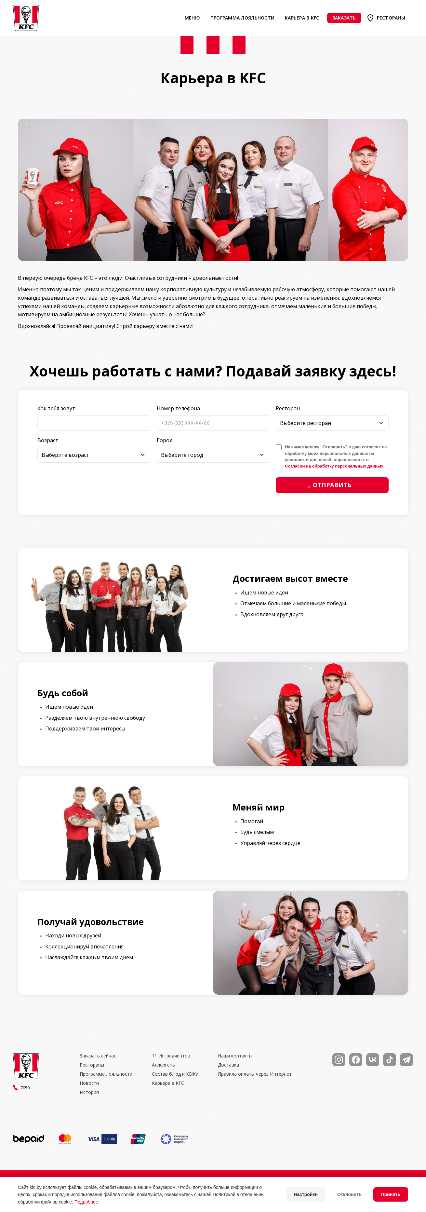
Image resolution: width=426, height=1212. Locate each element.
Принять (390, 1194)
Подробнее (86, 1202)
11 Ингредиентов (171, 1055)
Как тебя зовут (56, 408)
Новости (89, 1083)
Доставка (228, 1065)
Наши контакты (235, 1055)
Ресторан (288, 408)
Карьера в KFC (302, 18)
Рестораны (391, 18)
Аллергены (164, 1065)
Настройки (306, 1194)
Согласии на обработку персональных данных (334, 466)
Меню (192, 18)
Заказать (344, 18)
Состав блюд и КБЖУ (175, 1074)
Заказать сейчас (98, 1055)
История (89, 1092)
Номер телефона (178, 408)
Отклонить (349, 1194)
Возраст (47, 440)
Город (165, 440)
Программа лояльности (242, 18)
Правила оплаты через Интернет (255, 1074)
